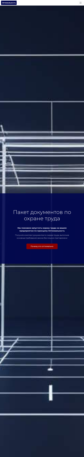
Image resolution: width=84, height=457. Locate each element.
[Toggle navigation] (80, 3)
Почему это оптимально (42, 247)
